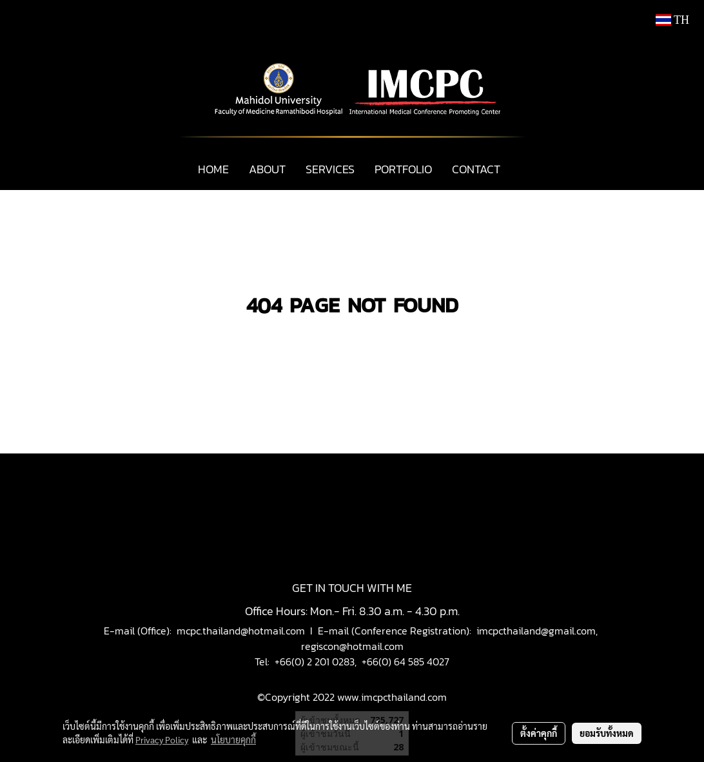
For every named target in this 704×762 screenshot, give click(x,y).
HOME (213, 169)
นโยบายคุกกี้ (233, 739)
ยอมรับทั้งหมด (607, 733)
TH (672, 20)
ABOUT (267, 169)
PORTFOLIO (403, 169)
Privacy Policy (161, 739)
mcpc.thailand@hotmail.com (241, 630)
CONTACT (476, 169)
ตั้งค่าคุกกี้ (538, 733)
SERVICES (330, 169)
